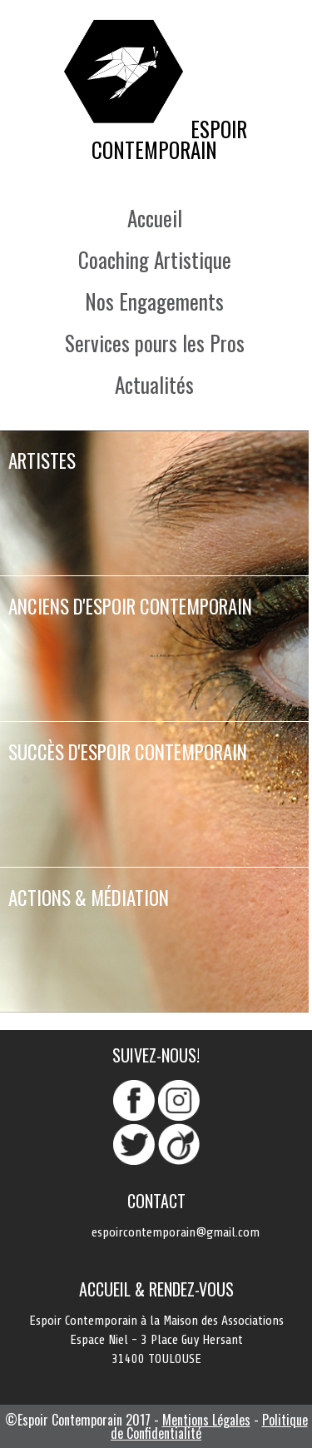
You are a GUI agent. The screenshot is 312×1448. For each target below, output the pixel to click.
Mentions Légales (206, 1420)
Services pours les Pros (155, 342)
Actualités (154, 384)
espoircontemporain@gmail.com (176, 1232)
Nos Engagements (154, 301)
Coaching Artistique (154, 259)
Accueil (154, 217)
